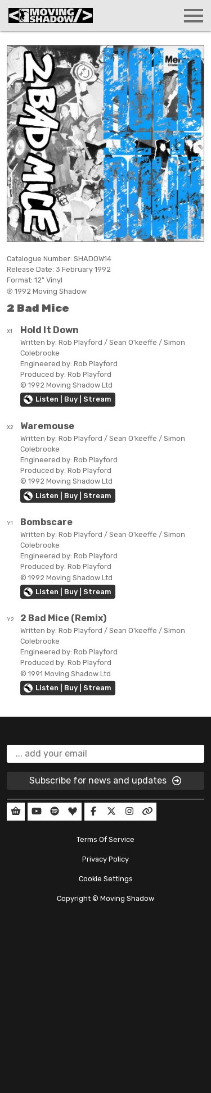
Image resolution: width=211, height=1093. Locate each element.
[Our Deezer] (72, 811)
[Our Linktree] (147, 811)
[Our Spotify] (54, 811)
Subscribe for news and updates (105, 780)
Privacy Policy (105, 859)
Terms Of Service (105, 839)
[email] (105, 754)
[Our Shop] (15, 811)
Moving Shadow (127, 898)
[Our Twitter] (111, 811)
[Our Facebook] (93, 811)
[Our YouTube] (36, 811)
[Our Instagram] (129, 811)
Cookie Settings (106, 879)
